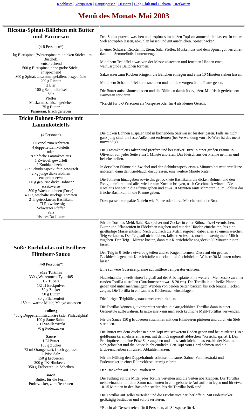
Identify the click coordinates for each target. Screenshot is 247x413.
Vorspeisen (83, 4)
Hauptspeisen (105, 4)
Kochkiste (65, 4)
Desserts (124, 4)
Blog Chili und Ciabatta (152, 4)
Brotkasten (181, 4)
